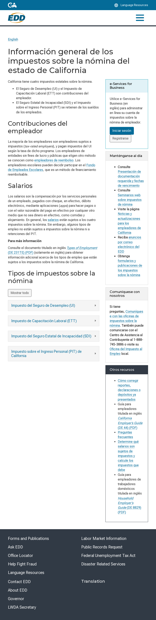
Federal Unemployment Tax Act (108, 555)
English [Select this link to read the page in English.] (13, 39)
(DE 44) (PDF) (130, 422)
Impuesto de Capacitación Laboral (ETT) (54, 321)
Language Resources (26, 572)
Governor (16, 598)
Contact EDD (19, 581)
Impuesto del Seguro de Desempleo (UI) (54, 305)
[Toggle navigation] (140, 18)
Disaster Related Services (103, 564)
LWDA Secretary (22, 607)
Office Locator (20, 555)
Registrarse (120, 138)
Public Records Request (101, 547)
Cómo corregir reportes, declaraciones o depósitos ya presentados (129, 390)
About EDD (17, 590)
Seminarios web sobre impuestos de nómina (130, 199)
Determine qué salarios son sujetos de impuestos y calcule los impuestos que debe (128, 456)
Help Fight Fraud (22, 564)
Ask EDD (15, 547)
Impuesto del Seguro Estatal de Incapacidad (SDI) (54, 336)
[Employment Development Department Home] (16, 18)
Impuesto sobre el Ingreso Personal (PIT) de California (54, 353)
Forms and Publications (28, 538)
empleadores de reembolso (54, 160)
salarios (53, 220)
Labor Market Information (103, 538)
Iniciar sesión (121, 131)
